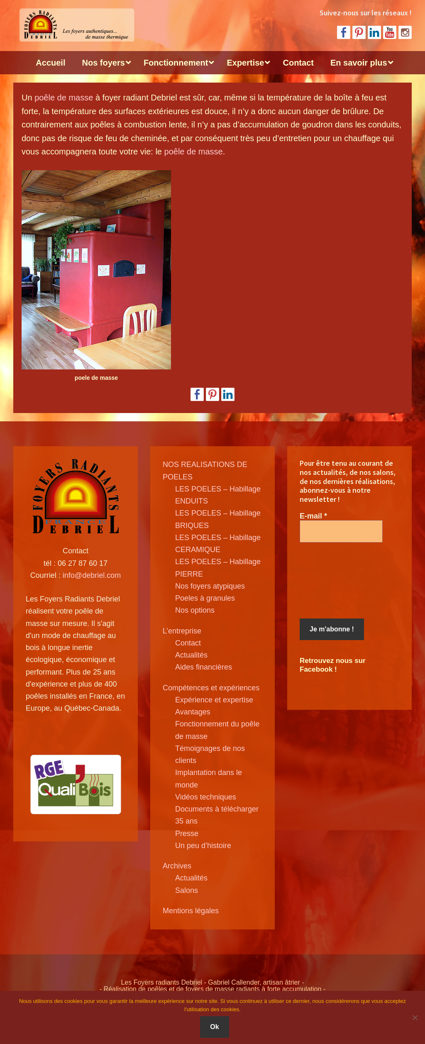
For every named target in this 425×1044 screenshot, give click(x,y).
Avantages (192, 712)
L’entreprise (182, 631)
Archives (177, 866)
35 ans (186, 821)
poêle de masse (63, 97)
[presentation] (334, 581)
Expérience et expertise (214, 700)
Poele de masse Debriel (75, 25)
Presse (186, 833)
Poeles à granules (205, 598)
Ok (214, 1026)
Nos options (195, 610)
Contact (188, 643)
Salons (186, 890)
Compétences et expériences (211, 688)
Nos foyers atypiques (210, 586)
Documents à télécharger (217, 809)
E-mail (313, 516)
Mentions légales (191, 911)
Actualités (191, 655)
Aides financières (203, 667)
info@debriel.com (92, 575)
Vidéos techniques (205, 797)
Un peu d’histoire (203, 845)
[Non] (414, 1017)
